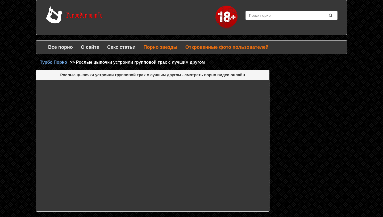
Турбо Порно (53, 62)
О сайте (90, 47)
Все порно (60, 47)
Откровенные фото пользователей (227, 47)
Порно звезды (160, 47)
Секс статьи (121, 47)
